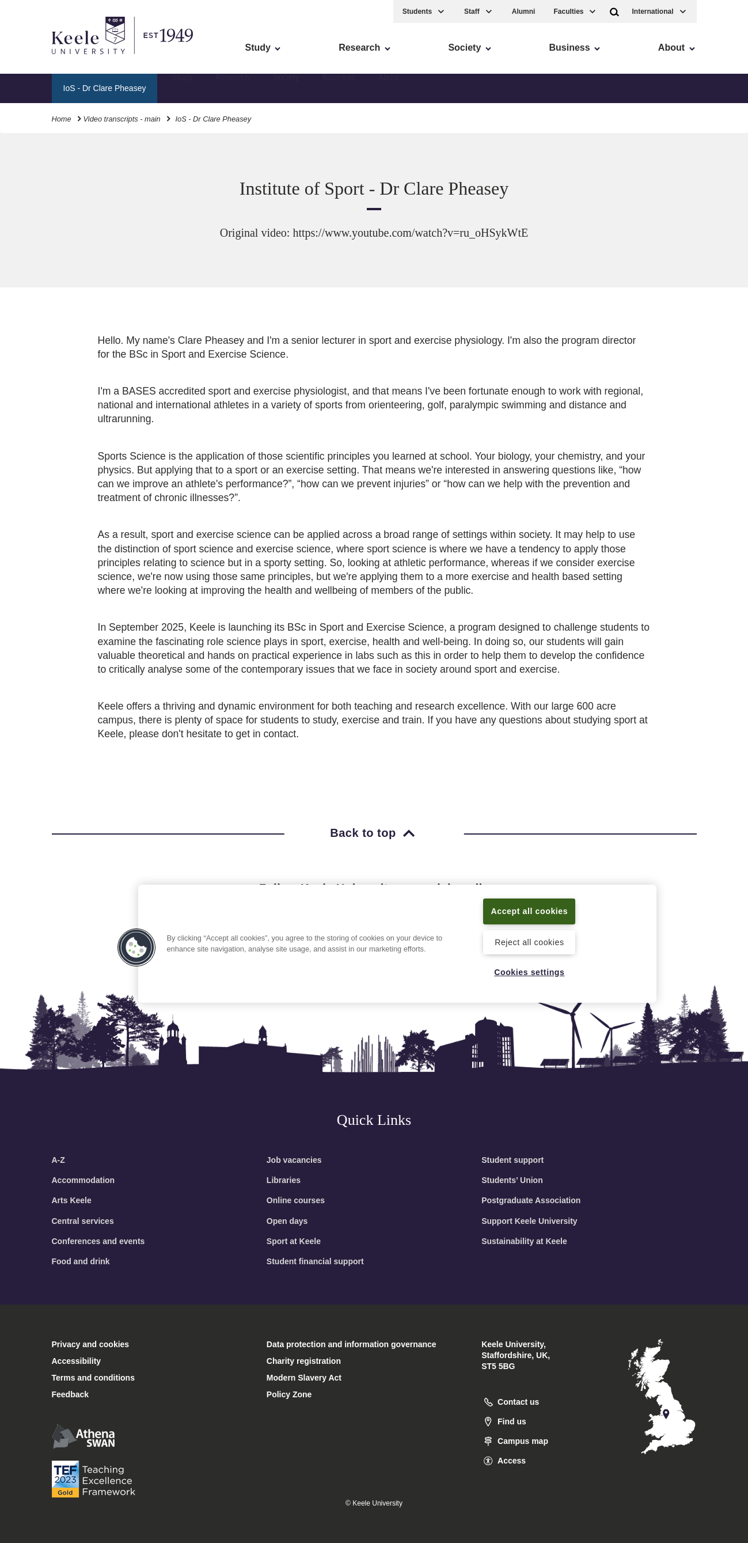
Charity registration (304, 1361)
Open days (287, 1221)
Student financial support (315, 1261)
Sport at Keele (294, 1241)
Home (61, 117)
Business (338, 87)
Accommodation (83, 1180)
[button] (614, 10)
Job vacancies (294, 1160)
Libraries (284, 1180)
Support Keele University (529, 1221)
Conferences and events (98, 1241)
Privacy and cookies (91, 1344)
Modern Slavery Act (304, 1377)
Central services (83, 1221)
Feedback (70, 1394)
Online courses (296, 1200)
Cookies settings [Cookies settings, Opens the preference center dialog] (529, 971)
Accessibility (76, 1361)
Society (286, 87)
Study (182, 87)
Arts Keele (72, 1200)
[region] (397, 943)
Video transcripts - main (122, 117)
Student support (512, 1160)
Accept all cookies (529, 910)
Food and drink (81, 1261)
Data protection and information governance (351, 1344)
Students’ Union (512, 1180)
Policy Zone (289, 1394)
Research (232, 87)
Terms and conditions (93, 1377)
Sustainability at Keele (524, 1241)
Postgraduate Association (530, 1200)
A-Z (58, 1160)
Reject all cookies (529, 941)
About (389, 87)
